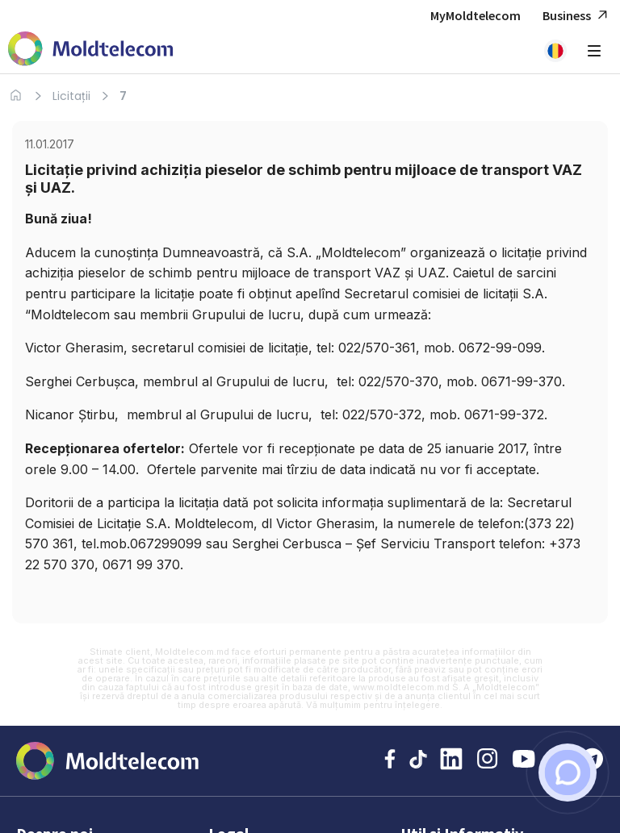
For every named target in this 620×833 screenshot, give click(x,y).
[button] (555, 51)
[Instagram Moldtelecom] (487, 761)
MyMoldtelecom (475, 15)
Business (577, 15)
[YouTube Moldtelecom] (524, 761)
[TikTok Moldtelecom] (417, 761)
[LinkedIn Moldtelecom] (451, 761)
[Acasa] (15, 95)
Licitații (71, 96)
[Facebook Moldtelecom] (390, 761)
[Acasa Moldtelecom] (91, 50)
